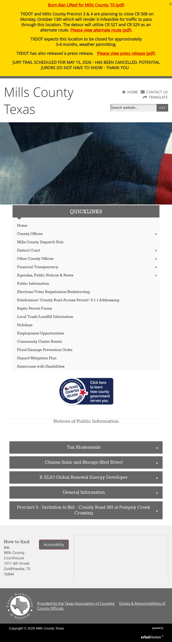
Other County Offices (87, 258)
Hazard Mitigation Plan (36, 358)
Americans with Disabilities (40, 366)
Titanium (151, 637)
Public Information (33, 283)
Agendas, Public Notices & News (87, 275)
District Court (87, 250)
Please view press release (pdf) (126, 53)
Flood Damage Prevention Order (45, 350)
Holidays (24, 325)
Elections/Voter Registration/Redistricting (53, 292)
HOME (132, 92)
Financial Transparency (87, 267)
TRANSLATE (158, 97)
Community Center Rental (39, 341)
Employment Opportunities (40, 333)
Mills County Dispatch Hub (40, 242)
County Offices (87, 234)
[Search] (134, 108)
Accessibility (54, 544)
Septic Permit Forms (34, 308)
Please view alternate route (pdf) (100, 30)
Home (22, 225)
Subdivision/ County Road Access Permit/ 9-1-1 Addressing (68, 300)
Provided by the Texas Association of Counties (76, 603)
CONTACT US (157, 92)
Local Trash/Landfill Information (45, 317)
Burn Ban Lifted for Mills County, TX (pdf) (86, 5)
